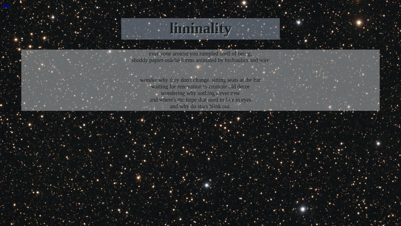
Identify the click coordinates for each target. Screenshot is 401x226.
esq (6, 5)
